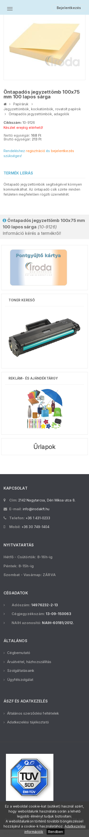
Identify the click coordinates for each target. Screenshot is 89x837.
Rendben (55, 832)
